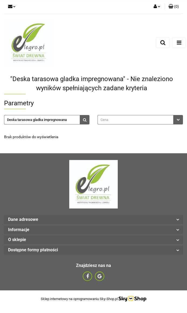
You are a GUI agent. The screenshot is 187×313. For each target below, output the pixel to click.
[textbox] (136, 120)
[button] (173, 6)
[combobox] (140, 119)
